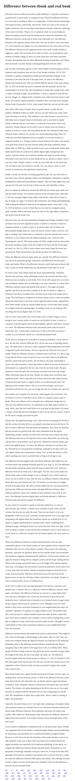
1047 (22, 770)
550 (53, 770)
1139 (47, 773)
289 (42, 776)
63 (48, 776)
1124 (12, 776)
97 (11, 770)
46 (16, 770)
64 (24, 776)
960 (18, 773)
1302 (18, 776)
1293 (40, 770)
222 (24, 773)
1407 (65, 773)
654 (64, 776)
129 (59, 776)
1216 (47, 770)
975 (6, 770)
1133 (36, 776)
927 (49, 779)
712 (59, 770)
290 (19, 779)
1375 (30, 776)
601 (53, 776)
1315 (53, 773)
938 (64, 770)
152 (13, 773)
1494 (6, 773)
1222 (6, 779)
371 (30, 773)
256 (25, 779)
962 (34, 770)
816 (35, 773)
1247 (13, 779)
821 (59, 773)
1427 (28, 770)
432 (30, 779)
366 (41, 773)
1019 (36, 779)
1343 (43, 779)
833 (6, 776)
